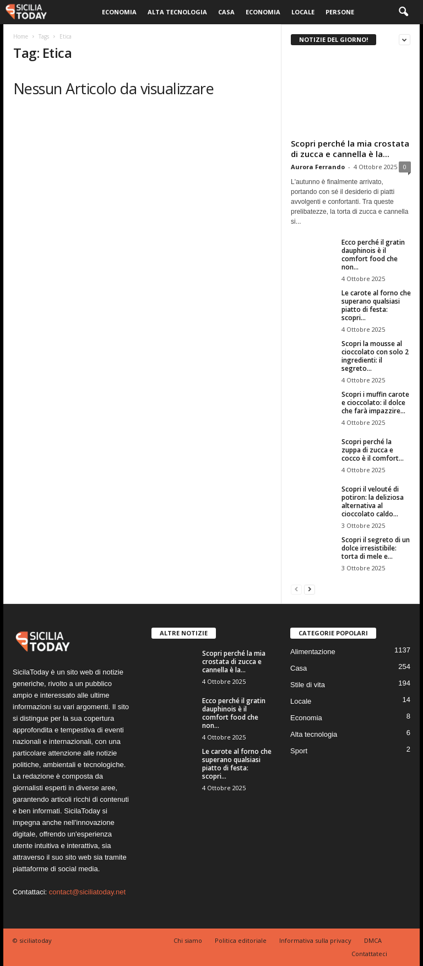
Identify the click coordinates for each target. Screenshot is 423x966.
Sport (298, 751)
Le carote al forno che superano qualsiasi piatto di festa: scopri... (376, 305)
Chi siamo (187, 940)
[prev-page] (296, 589)
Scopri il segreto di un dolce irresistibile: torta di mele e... (375, 548)
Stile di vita (307, 685)
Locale (302, 12)
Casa (226, 12)
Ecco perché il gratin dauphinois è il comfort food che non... (373, 255)
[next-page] (309, 589)
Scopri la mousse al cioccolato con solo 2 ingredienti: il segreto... (375, 356)
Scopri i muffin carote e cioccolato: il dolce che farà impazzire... (375, 402)
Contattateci (369, 953)
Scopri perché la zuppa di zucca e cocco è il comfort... (372, 450)
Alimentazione (312, 651)
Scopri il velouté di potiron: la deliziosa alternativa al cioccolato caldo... (372, 501)
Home (20, 36)
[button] (403, 12)
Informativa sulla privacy (315, 940)
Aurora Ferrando (318, 167)
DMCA (373, 940)
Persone (340, 12)
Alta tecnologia (177, 12)
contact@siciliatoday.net (87, 892)
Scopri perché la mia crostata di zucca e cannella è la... (350, 148)
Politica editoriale (241, 940)
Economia (119, 12)
